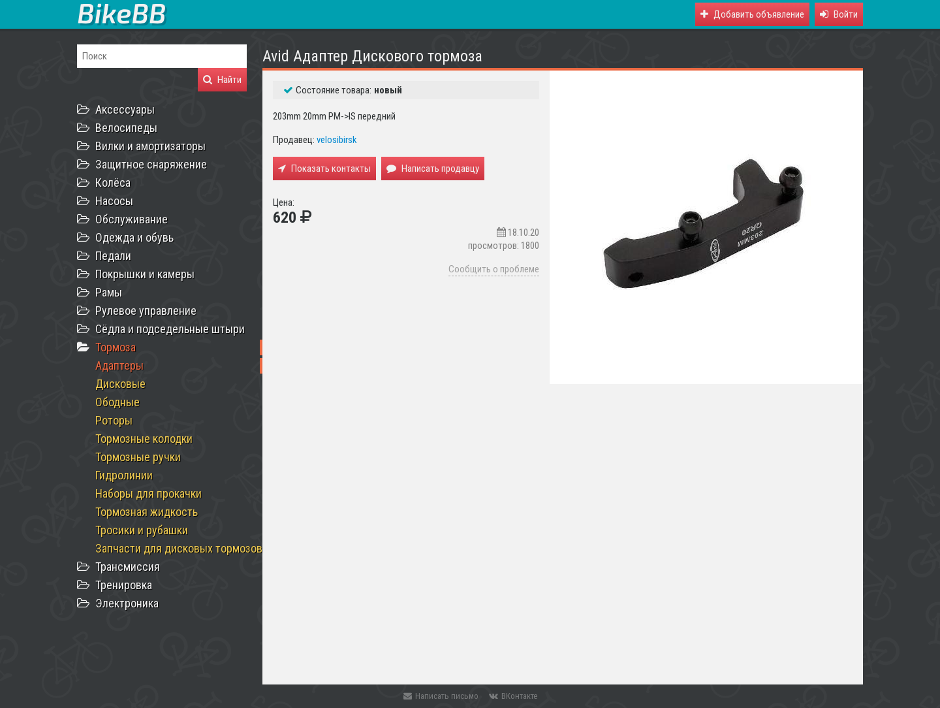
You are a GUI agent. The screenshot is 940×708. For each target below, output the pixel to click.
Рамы (108, 292)
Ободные (117, 402)
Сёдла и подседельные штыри (170, 329)
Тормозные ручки (138, 457)
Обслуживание (131, 219)
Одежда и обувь (134, 237)
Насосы (114, 201)
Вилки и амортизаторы (150, 146)
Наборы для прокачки (148, 493)
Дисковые (120, 384)
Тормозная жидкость (146, 512)
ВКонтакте (513, 696)
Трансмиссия (127, 566)
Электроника (127, 603)
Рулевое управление (145, 310)
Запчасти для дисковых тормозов (178, 548)
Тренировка (123, 585)
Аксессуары (125, 109)
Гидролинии (124, 475)
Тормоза (115, 347)
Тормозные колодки (144, 438)
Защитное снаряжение (151, 164)
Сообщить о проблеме (493, 269)
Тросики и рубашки (141, 530)
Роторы (114, 420)
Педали (113, 256)
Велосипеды (126, 128)
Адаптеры (119, 365)
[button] (839, 14)
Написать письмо (440, 696)
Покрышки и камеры (145, 274)
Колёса (113, 182)
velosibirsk (337, 140)
